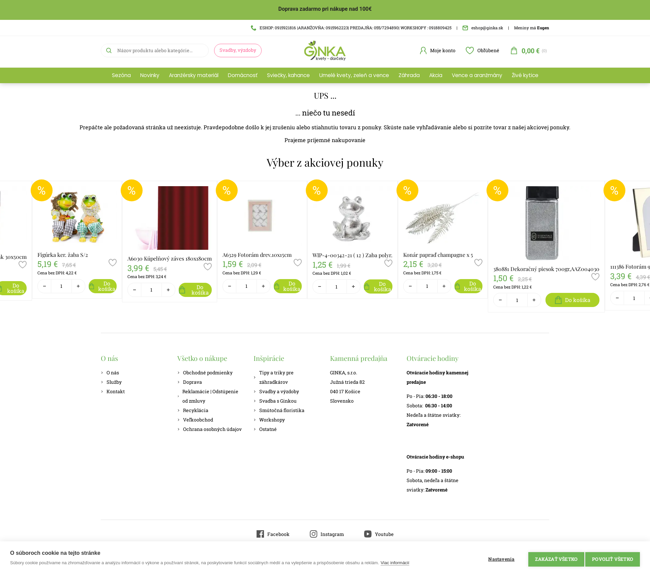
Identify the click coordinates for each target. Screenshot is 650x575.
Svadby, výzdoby (237, 50)
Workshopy (269, 419)
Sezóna (121, 75)
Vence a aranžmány (477, 75)
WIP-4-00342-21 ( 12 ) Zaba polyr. (352, 255)
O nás (110, 372)
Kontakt (113, 391)
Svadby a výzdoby (276, 391)
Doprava (189, 382)
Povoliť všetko (612, 558)
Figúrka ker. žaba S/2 (62, 254)
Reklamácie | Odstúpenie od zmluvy (207, 396)
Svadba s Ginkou (275, 401)
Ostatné (265, 429)
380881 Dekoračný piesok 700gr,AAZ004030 (546, 268)
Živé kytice (525, 75)
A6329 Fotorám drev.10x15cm (257, 254)
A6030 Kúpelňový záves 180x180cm (169, 258)
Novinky (149, 75)
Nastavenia (499, 558)
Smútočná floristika (279, 410)
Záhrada (409, 75)
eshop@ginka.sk (483, 27)
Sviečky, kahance (288, 75)
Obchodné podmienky (205, 372)
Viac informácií (395, 562)
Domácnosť (243, 75)
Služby (111, 382)
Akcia (435, 75)
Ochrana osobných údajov (209, 429)
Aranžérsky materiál (193, 75)
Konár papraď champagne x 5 (438, 254)
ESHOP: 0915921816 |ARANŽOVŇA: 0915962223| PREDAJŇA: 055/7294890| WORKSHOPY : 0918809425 (351, 27)
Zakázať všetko (554, 558)
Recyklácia (192, 410)
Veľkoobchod (195, 419)
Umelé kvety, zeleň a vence (354, 75)
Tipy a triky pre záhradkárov (274, 377)
